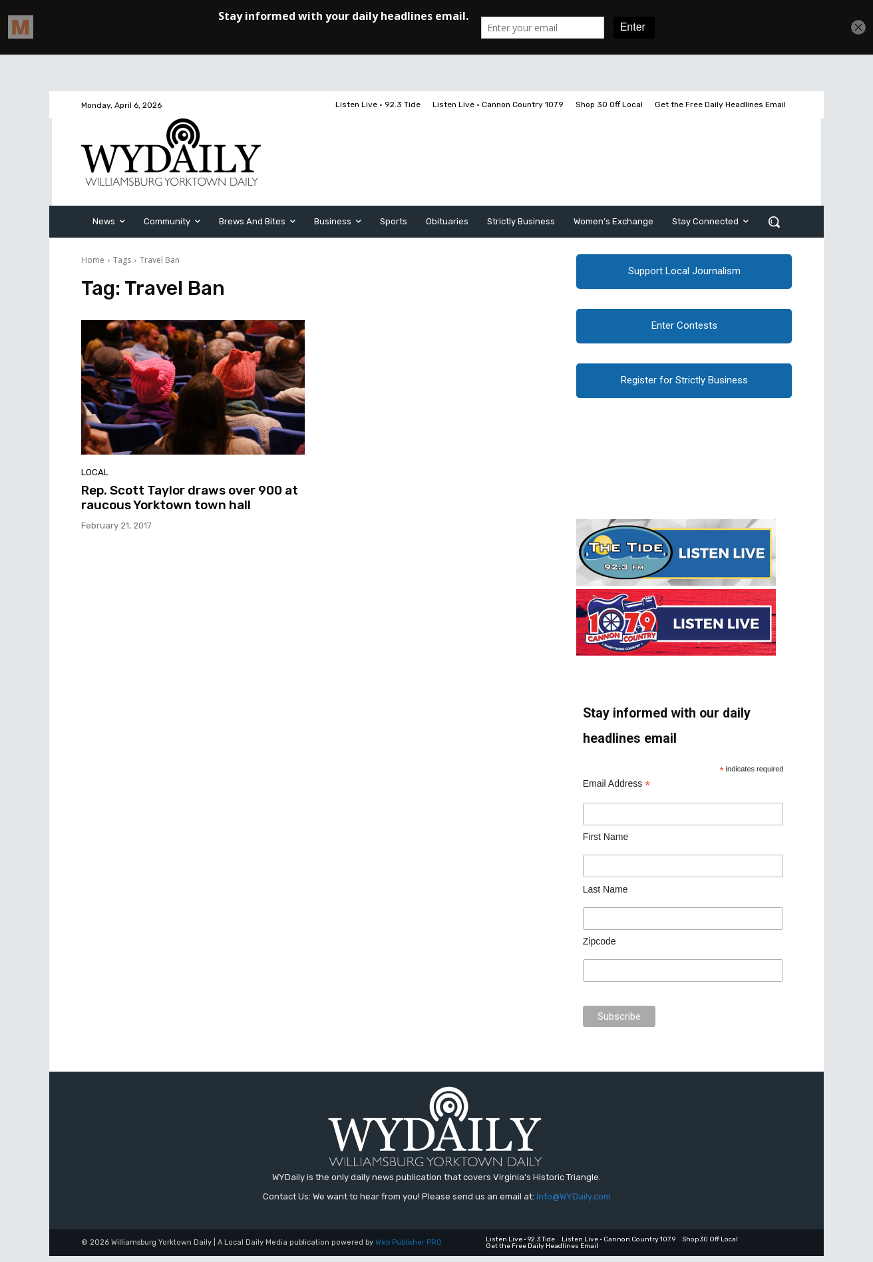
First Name (605, 842)
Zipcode (599, 947)
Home (92, 260)
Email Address (617, 789)
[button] (774, 222)
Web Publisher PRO (408, 1249)
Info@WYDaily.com (573, 1202)
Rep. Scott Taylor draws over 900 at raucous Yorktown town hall (189, 498)
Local (94, 472)
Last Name (605, 895)
